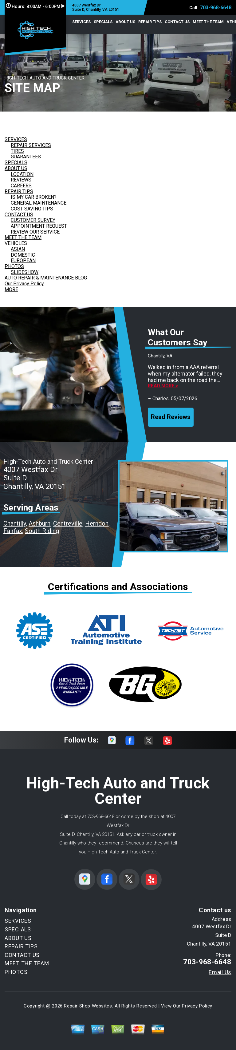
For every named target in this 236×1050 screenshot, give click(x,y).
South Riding (42, 531)
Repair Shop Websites (88, 1006)
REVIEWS (21, 180)
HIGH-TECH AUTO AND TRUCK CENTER (45, 78)
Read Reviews (171, 417)
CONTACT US (177, 21)
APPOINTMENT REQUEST (39, 226)
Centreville (67, 523)
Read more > (163, 386)
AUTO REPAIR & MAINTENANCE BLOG (46, 278)
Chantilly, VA (160, 356)
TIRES (17, 151)
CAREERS (21, 186)
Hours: (35, 6)
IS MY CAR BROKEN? (34, 197)
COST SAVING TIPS (32, 209)
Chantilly (14, 523)
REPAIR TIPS (150, 21)
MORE (11, 289)
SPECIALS (103, 21)
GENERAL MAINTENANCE (38, 203)
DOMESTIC (23, 255)
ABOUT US (125, 21)
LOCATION (22, 174)
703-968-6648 (215, 7)
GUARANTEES (26, 157)
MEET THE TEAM (208, 21)
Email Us (220, 972)
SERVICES (81, 21)
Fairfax (12, 531)
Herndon (96, 523)
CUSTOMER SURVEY (33, 220)
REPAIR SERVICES (31, 145)
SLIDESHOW (24, 272)
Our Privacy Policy (24, 284)
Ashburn (39, 523)
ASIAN (18, 249)
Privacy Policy (197, 1006)
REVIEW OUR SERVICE (35, 232)
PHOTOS (14, 266)
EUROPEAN (23, 260)
